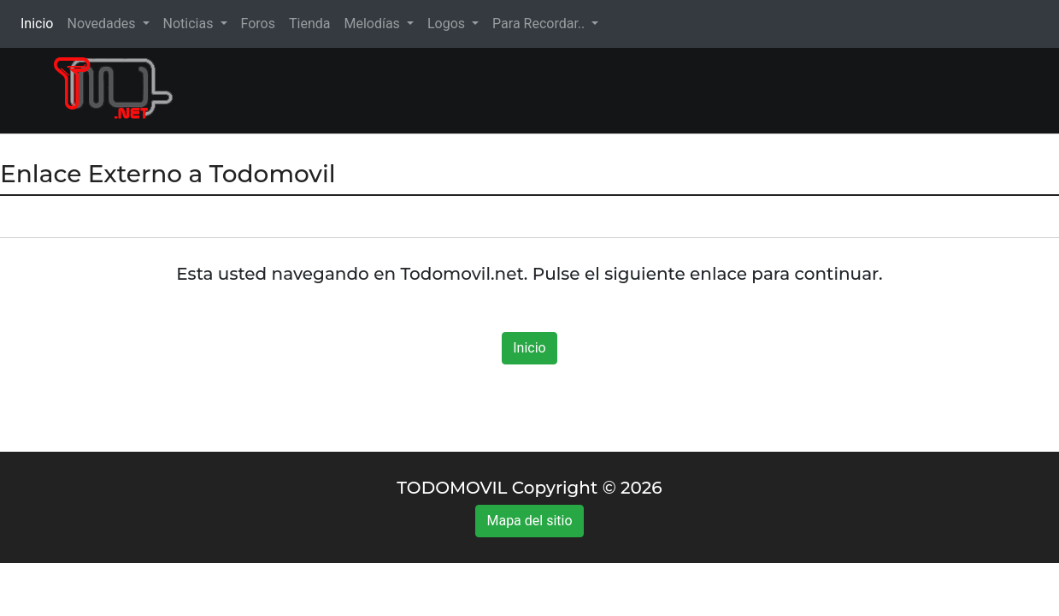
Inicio (40, 23)
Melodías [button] (373, 23)
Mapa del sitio (529, 520)
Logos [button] (447, 23)
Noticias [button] (190, 23)
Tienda (309, 23)
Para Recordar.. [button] (540, 23)
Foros (258, 23)
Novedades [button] (102, 23)
